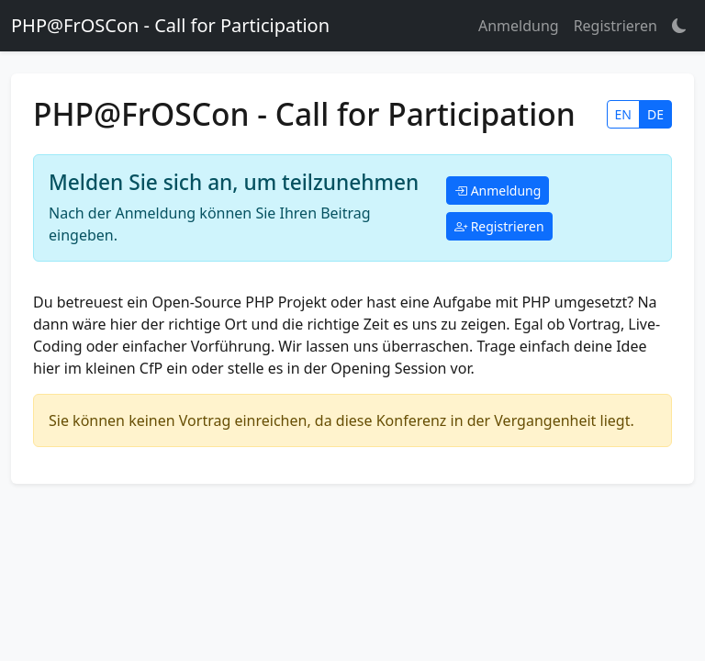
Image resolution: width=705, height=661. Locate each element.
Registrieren (615, 26)
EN (623, 114)
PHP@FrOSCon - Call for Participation (170, 25)
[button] (679, 25)
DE (655, 114)
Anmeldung (518, 26)
